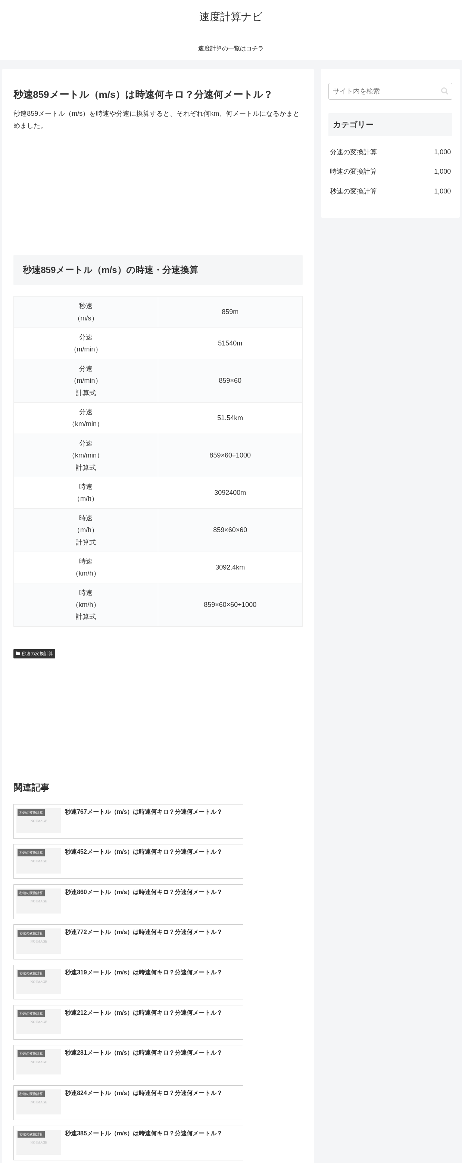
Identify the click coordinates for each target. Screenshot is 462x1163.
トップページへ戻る (371, 1139)
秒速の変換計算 (34, 653)
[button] (444, 91)
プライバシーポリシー (429, 1139)
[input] (390, 91)
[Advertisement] (157, 193)
